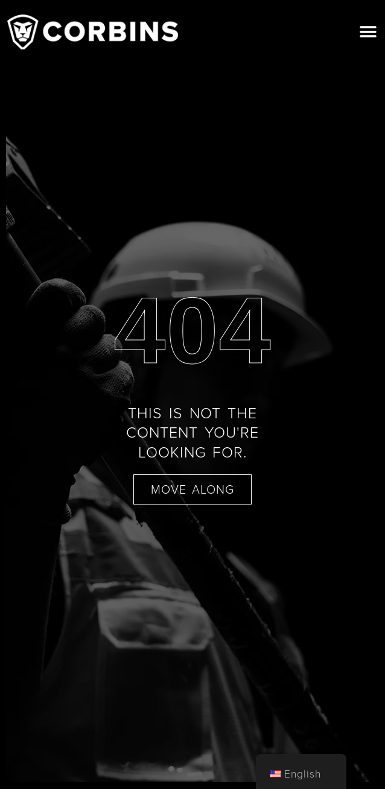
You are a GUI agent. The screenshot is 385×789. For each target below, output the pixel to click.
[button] (368, 31)
